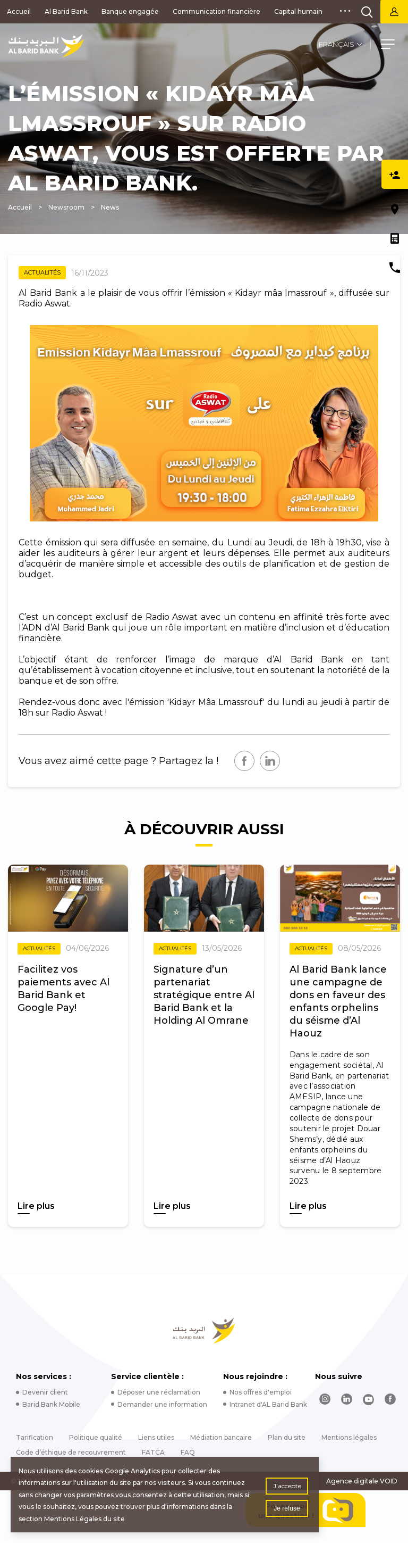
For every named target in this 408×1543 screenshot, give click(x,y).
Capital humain (298, 11)
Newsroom (66, 207)
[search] (367, 11)
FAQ (188, 1452)
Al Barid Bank (66, 11)
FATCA (153, 1452)
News (110, 207)
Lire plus (36, 1206)
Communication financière (216, 11)
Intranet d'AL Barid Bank (268, 1404)
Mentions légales (349, 1437)
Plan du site (286, 1437)
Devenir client (45, 1392)
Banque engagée (130, 11)
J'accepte (287, 1486)
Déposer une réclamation (158, 1392)
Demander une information (162, 1404)
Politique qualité (95, 1437)
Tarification (34, 1437)
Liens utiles (156, 1437)
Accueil (19, 11)
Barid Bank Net (394, 11)
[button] (388, 46)
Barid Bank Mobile (51, 1404)
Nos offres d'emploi (261, 1392)
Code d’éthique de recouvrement (71, 1452)
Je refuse (287, 1508)
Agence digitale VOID (361, 1481)
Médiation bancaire (221, 1437)
